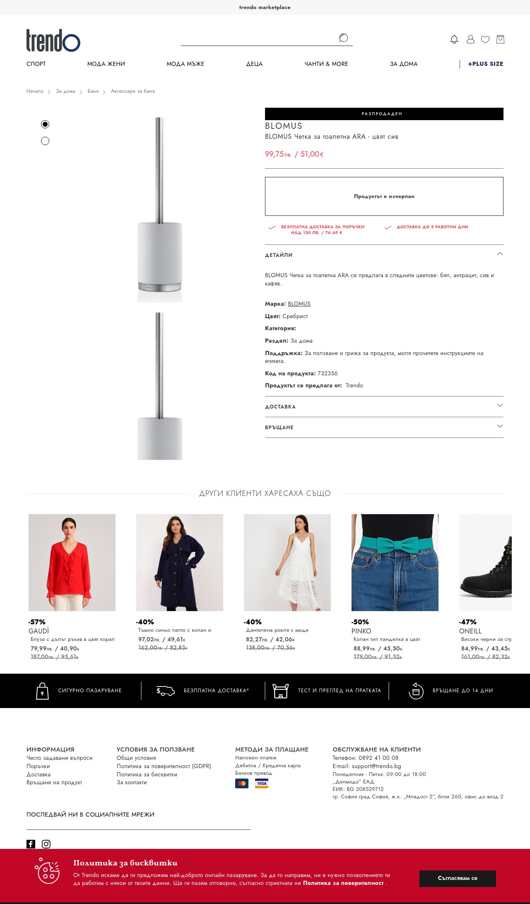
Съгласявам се (457, 878)
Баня (93, 91)
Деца (254, 64)
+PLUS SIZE (486, 64)
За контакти (132, 782)
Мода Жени (106, 64)
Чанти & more (326, 64)
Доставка (38, 774)
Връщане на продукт (54, 782)
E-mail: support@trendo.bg (366, 766)
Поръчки (38, 766)
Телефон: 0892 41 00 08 (365, 758)
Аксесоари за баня (133, 91)
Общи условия (136, 758)
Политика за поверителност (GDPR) (164, 766)
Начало (34, 91)
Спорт (36, 64)
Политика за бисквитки (147, 774)
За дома (404, 64)
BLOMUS (299, 304)
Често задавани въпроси (59, 758)
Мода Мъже (186, 64)
